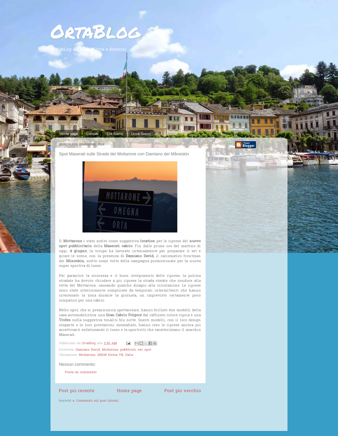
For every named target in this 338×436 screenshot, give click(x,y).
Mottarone (110, 350)
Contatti (92, 134)
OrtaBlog (95, 30)
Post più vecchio (182, 391)
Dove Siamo (141, 134)
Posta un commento (81, 372)
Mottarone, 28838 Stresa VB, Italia (106, 355)
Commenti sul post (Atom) (97, 401)
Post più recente (76, 391)
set (140, 350)
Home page (69, 134)
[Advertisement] (169, 94)
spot (147, 350)
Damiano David (88, 350)
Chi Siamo (115, 134)
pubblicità (128, 350)
